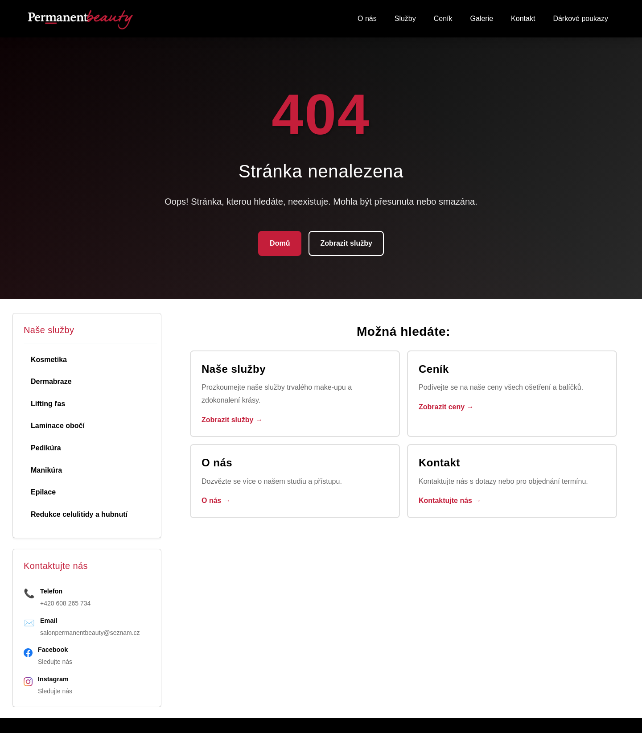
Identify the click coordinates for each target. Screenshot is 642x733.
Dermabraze (51, 381)
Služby (405, 18)
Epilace (43, 492)
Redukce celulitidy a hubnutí (79, 514)
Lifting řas (48, 404)
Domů (280, 243)
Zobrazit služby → (232, 420)
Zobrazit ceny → (446, 407)
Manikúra (46, 470)
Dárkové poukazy (580, 18)
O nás (367, 18)
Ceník (443, 18)
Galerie (482, 18)
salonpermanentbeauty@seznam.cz (90, 632)
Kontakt (523, 18)
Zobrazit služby (346, 243)
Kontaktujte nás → (450, 500)
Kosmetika (49, 359)
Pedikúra (46, 448)
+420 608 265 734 (65, 603)
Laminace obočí (58, 425)
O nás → (216, 500)
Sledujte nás (55, 661)
